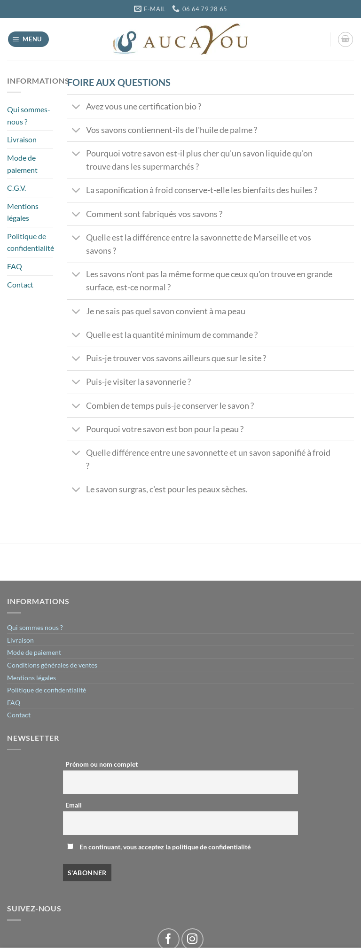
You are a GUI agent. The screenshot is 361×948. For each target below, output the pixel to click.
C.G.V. (16, 187)
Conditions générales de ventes (52, 665)
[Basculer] (76, 107)
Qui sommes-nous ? (28, 115)
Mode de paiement (22, 163)
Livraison (22, 139)
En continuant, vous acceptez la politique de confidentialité (159, 847)
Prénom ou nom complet (101, 764)
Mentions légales (23, 212)
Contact (20, 284)
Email (73, 805)
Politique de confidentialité (30, 242)
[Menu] (28, 39)
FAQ (14, 266)
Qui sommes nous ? (35, 627)
